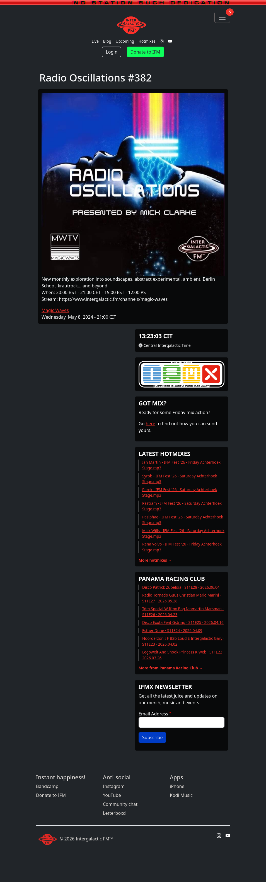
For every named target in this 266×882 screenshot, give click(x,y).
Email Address (153, 714)
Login (111, 52)
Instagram (114, 786)
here (150, 423)
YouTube (112, 795)
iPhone (177, 786)
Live (95, 41)
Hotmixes (147, 41)
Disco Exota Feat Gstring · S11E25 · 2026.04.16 (183, 622)
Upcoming (125, 41)
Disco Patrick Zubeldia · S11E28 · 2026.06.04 (181, 587)
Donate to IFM (145, 52)
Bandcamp (47, 786)
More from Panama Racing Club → (171, 667)
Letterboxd (114, 813)
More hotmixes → (155, 560)
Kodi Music (181, 795)
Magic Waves (55, 310)
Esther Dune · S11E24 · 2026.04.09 (172, 630)
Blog (107, 41)
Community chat (120, 804)
